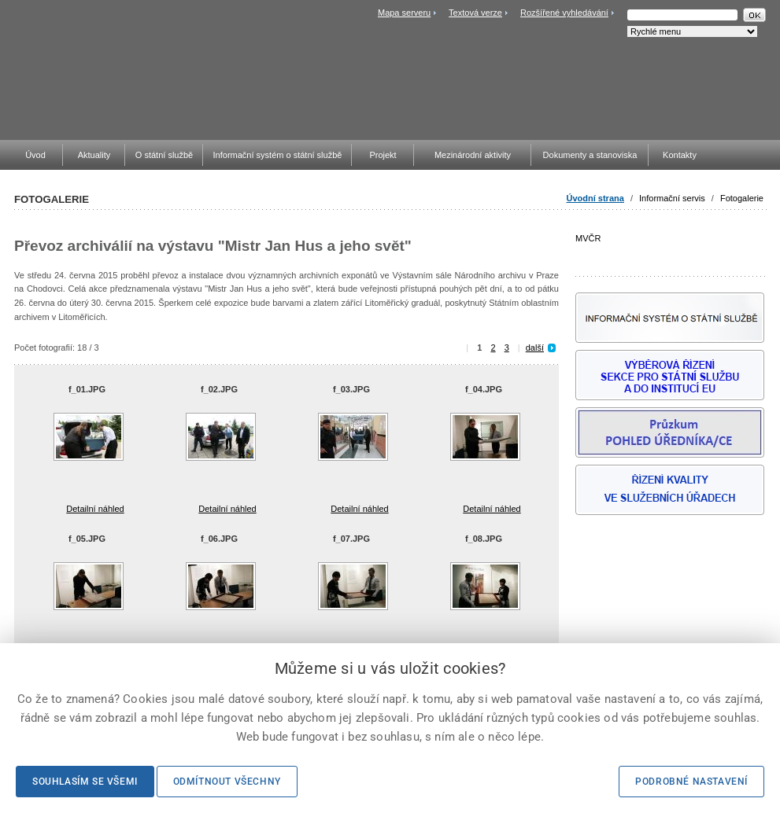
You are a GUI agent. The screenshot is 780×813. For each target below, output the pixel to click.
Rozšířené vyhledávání (564, 12)
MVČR (669, 248)
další (535, 347)
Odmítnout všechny (227, 781)
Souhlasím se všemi (85, 781)
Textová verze (475, 12)
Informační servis (672, 198)
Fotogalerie (741, 198)
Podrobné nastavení (691, 781)
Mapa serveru (404, 12)
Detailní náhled (95, 508)
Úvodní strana (595, 198)
